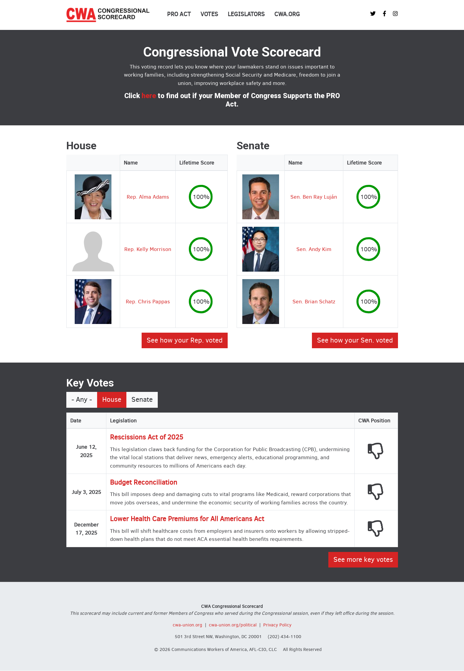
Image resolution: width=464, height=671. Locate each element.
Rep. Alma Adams (148, 196)
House (111, 399)
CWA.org (287, 14)
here (149, 96)
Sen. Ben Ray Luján (313, 196)
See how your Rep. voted (185, 340)
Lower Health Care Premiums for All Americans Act (187, 519)
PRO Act (179, 14)
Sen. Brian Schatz (314, 301)
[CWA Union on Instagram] (395, 13)
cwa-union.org (187, 625)
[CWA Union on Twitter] (373, 13)
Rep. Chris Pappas (148, 301)
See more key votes (363, 559)
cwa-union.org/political (233, 625)
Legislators (246, 14)
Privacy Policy (277, 625)
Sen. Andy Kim (313, 249)
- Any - (81, 399)
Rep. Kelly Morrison (147, 249)
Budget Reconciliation (143, 482)
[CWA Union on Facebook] (384, 13)
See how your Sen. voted (355, 340)
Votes (209, 14)
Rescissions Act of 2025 (146, 437)
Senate (142, 399)
